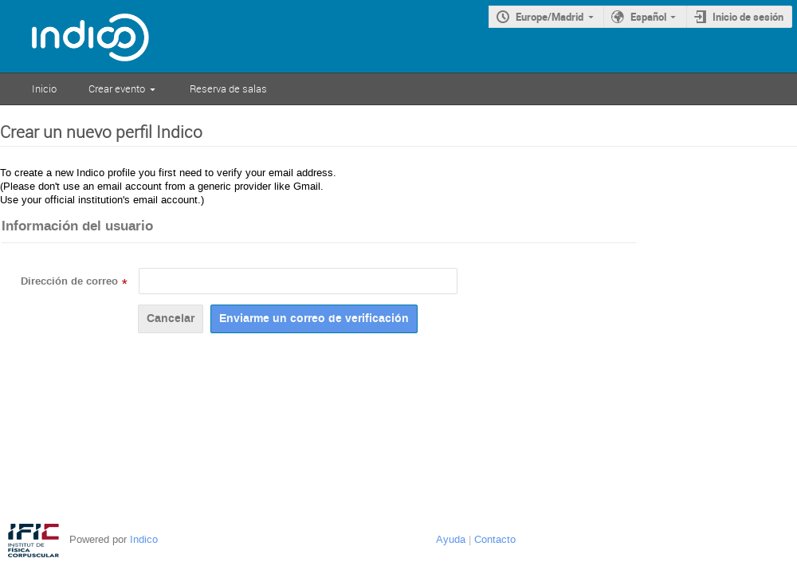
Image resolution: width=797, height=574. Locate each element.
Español (648, 17)
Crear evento (116, 88)
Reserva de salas (228, 88)
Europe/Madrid (549, 17)
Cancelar (170, 318)
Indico (144, 539)
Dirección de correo (69, 281)
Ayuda (450, 539)
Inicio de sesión (748, 17)
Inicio (44, 88)
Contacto (495, 539)
